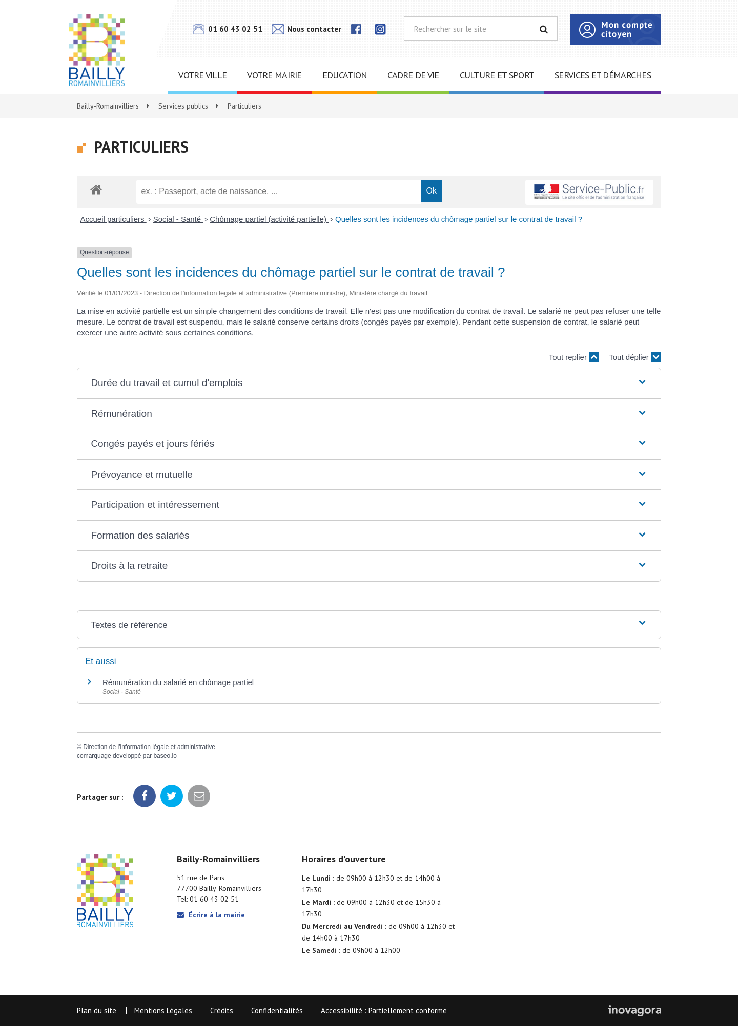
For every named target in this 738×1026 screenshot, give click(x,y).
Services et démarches (603, 75)
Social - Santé (178, 219)
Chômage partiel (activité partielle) (269, 219)
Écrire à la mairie (211, 915)
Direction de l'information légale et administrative (149, 747)
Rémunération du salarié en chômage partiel (178, 682)
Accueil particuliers (113, 219)
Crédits (221, 1010)
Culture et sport (497, 75)
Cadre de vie (413, 75)
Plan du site (96, 1010)
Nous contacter (306, 29)
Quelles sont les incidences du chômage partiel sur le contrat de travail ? (458, 219)
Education (344, 75)
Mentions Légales (163, 1010)
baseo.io (164, 755)
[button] (368, 383)
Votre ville (202, 75)
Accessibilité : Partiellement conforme (384, 1010)
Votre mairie (274, 75)
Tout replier (574, 357)
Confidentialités (277, 1010)
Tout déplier (635, 357)
